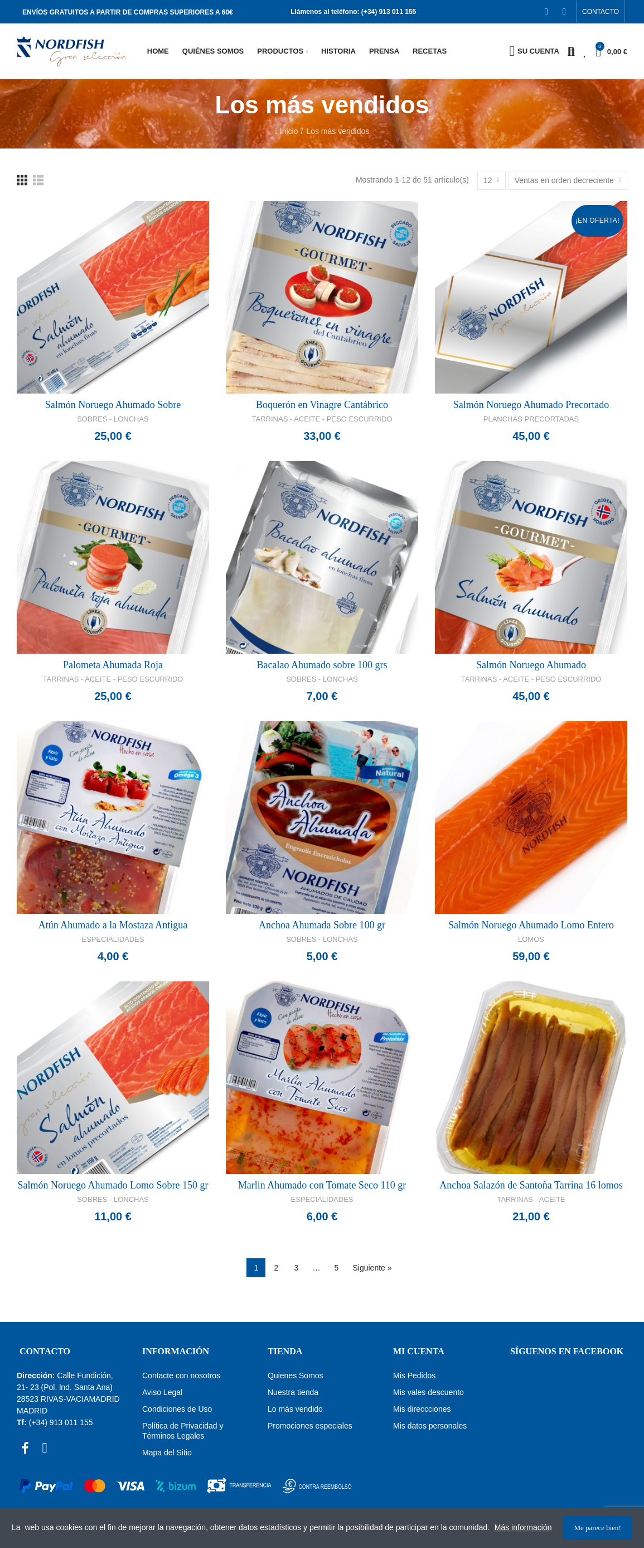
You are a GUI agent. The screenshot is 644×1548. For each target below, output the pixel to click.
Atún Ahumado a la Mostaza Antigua (112, 925)
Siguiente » (371, 1267)
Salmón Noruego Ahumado (531, 664)
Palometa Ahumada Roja (113, 664)
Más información (523, 1527)
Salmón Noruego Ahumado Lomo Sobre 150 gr (113, 1185)
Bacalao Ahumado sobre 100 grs (322, 664)
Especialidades (113, 939)
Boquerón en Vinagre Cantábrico (322, 404)
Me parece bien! (597, 1527)
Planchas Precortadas (531, 419)
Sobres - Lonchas (113, 419)
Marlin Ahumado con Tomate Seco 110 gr (322, 1185)
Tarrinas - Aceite (531, 1199)
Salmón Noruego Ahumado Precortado (531, 404)
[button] (600, 11)
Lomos (531, 939)
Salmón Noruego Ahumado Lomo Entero (531, 925)
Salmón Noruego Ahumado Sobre (113, 404)
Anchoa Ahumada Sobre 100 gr (322, 925)
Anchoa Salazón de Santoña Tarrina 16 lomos (530, 1185)
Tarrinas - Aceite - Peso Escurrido (322, 419)
